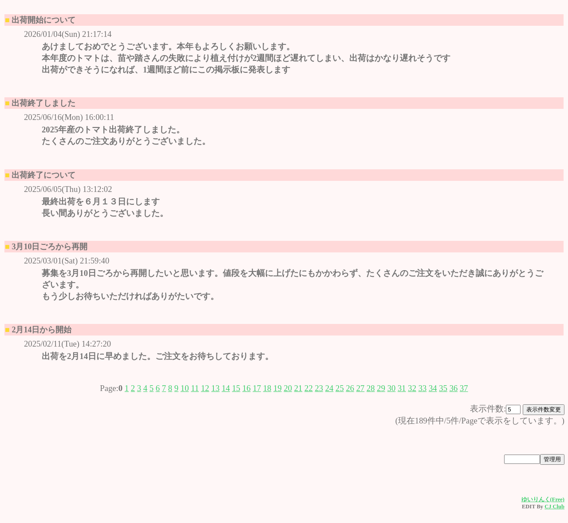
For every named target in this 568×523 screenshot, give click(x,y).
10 (185, 388)
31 (402, 388)
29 (381, 388)
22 (308, 388)
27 (360, 388)
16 (246, 388)
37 (464, 388)
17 (256, 388)
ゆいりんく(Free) (542, 499)
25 (339, 388)
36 (454, 388)
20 (288, 388)
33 (422, 388)
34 (433, 388)
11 (195, 388)
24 (329, 388)
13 (215, 388)
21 (298, 388)
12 (205, 388)
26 (350, 388)
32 (412, 388)
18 (267, 388)
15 (236, 388)
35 (443, 388)
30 (391, 388)
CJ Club (554, 506)
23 (319, 388)
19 (277, 388)
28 (371, 388)
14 (225, 388)
